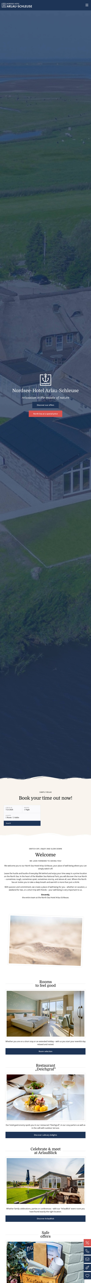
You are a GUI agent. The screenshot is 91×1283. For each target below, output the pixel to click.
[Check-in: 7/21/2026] (13, 809)
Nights (26, 807)
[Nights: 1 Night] (31, 809)
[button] (87, 5)
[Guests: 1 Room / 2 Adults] (22, 817)
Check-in (9, 807)
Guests (8, 815)
